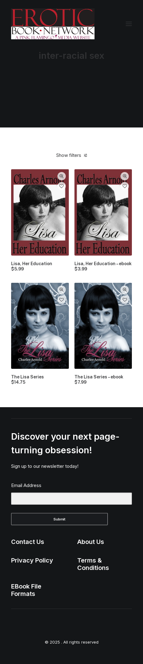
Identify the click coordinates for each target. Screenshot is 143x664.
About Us (90, 541)
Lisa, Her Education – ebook (103, 266)
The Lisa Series (27, 379)
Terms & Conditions (93, 564)
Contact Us (27, 541)
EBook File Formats (26, 590)
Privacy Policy (32, 560)
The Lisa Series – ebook (98, 379)
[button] (129, 24)
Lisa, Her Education (31, 266)
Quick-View (61, 176)
